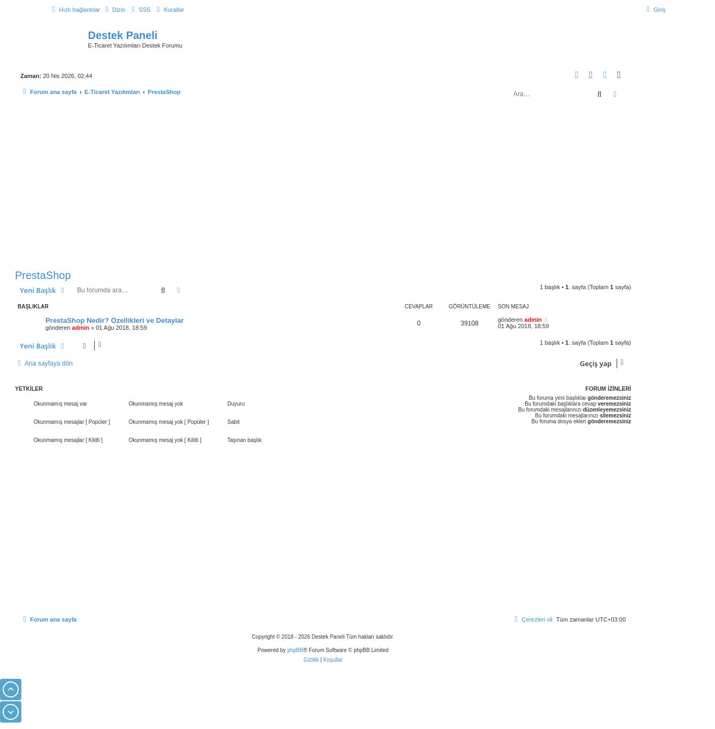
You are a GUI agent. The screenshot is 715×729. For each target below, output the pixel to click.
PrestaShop (43, 275)
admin (80, 327)
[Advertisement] (323, 186)
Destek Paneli (123, 35)
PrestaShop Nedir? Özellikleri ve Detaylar (114, 320)
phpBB (295, 650)
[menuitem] (114, 9)
